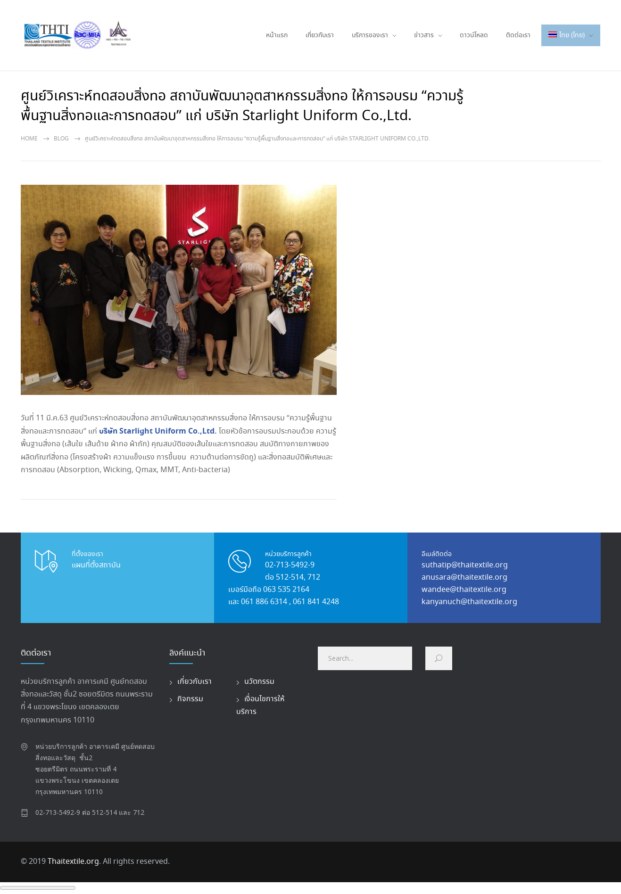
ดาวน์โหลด (474, 35)
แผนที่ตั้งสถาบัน (96, 565)
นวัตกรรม (259, 681)
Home (29, 139)
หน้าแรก (277, 35)
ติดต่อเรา (518, 35)
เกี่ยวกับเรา (320, 35)
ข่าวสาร (424, 35)
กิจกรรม (190, 699)
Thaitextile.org (73, 861)
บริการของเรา (370, 35)
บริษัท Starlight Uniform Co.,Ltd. (159, 431)
